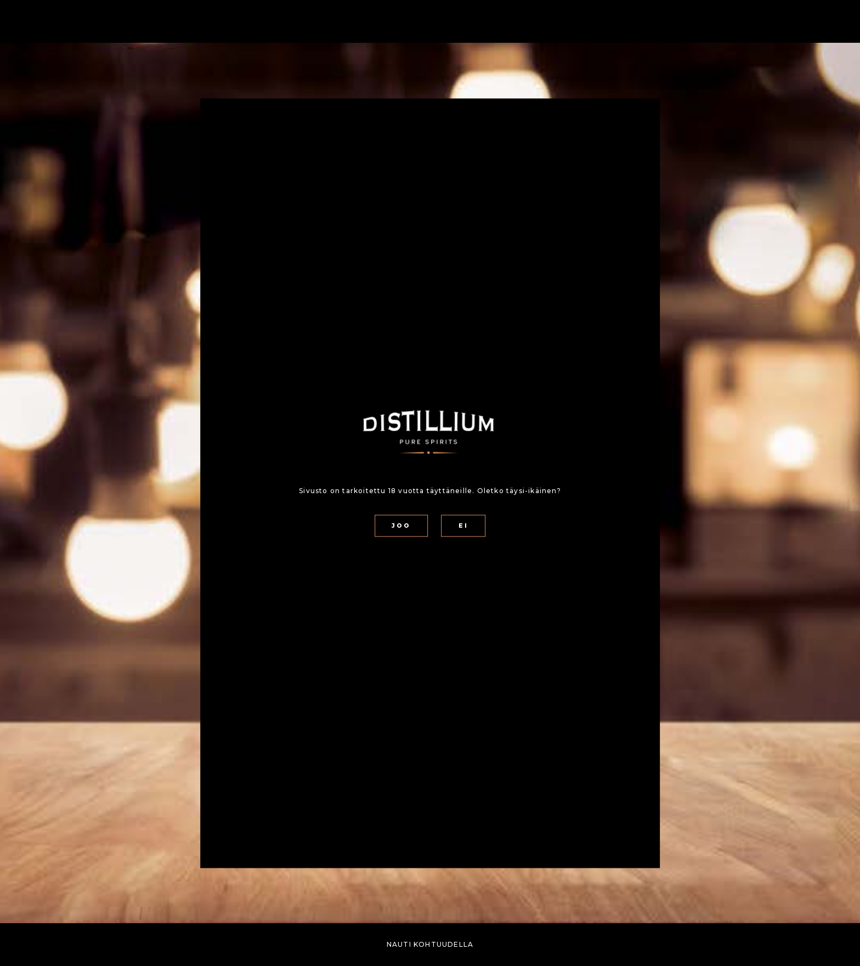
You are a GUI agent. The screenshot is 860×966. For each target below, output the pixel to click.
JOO (401, 525)
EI (463, 525)
